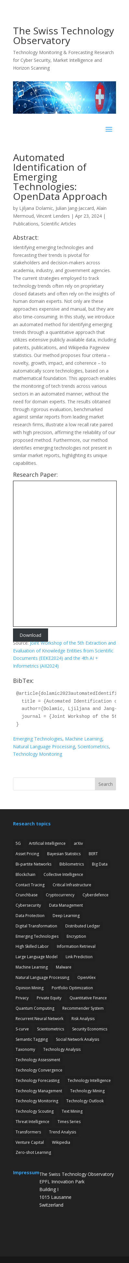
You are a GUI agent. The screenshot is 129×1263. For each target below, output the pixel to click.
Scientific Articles (58, 224)
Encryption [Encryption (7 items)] (76, 936)
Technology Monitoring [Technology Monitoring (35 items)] (37, 1101)
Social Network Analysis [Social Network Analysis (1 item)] (77, 1039)
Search (105, 784)
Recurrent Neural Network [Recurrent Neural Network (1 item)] (39, 1018)
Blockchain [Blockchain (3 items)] (25, 874)
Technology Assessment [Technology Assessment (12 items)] (38, 1059)
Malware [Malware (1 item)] (63, 967)
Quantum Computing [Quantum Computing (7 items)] (35, 1008)
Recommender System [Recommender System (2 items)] (83, 1008)
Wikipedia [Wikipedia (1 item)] (61, 1142)
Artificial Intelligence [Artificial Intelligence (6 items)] (47, 843)
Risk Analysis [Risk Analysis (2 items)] (83, 1018)
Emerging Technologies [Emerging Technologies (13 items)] (37, 936)
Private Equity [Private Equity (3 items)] (49, 998)
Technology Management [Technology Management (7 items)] (39, 1091)
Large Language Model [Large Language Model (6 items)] (37, 956)
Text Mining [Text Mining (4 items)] (72, 1111)
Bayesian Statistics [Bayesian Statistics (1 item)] (64, 853)
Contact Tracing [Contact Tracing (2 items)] (30, 885)
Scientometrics (93, 746)
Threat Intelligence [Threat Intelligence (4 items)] (32, 1121)
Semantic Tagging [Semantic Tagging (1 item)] (32, 1039)
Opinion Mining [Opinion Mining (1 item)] (30, 988)
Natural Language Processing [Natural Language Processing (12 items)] (42, 977)
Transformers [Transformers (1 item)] (28, 1132)
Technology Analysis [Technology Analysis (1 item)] (62, 1049)
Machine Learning (83, 739)
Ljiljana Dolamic (36, 208)
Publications (25, 224)
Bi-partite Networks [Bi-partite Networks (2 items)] (33, 864)
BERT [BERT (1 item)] (93, 853)
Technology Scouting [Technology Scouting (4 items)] (35, 1111)
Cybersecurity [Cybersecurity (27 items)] (28, 905)
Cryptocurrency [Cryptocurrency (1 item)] (60, 895)
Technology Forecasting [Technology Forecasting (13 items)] (37, 1080)
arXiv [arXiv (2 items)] (78, 843)
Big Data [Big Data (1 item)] (100, 864)
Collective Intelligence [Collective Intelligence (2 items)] (63, 874)
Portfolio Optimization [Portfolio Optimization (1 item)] (72, 988)
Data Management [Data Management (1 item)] (66, 905)
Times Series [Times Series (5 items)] (69, 1121)
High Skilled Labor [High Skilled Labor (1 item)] (32, 946)
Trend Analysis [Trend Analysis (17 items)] (62, 1132)
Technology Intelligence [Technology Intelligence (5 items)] (89, 1080)
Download (30, 635)
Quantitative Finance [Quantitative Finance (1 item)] (88, 998)
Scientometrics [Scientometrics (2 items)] (50, 1029)
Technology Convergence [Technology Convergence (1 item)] (39, 1070)
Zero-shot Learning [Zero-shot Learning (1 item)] (33, 1152)
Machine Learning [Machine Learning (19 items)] (32, 967)
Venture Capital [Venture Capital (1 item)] (30, 1142)
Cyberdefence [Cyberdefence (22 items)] (96, 895)
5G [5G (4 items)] (18, 843)
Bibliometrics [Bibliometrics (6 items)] (71, 864)
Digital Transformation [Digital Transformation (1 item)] (36, 926)
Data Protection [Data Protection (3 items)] (30, 915)
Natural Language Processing (44, 746)
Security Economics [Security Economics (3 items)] (89, 1029)
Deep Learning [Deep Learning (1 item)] (66, 915)
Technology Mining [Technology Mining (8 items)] (87, 1091)
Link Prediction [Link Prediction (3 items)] (79, 956)
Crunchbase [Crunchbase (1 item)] (27, 895)
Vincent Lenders (53, 216)
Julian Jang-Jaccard (75, 208)
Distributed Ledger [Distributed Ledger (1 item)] (82, 926)
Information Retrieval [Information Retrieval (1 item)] (76, 946)
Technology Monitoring (37, 754)
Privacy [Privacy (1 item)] (22, 998)
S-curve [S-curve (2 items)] (22, 1029)
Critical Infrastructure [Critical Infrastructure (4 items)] (72, 885)
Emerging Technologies (37, 739)
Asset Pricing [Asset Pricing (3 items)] (27, 853)
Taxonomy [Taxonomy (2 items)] (25, 1049)
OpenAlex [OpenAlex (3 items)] (86, 977)
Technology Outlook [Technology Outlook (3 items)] (85, 1101)
